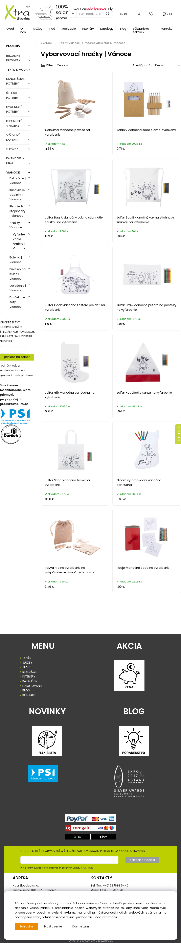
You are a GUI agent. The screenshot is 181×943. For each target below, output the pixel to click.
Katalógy (106, 29)
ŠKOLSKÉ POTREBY (12, 95)
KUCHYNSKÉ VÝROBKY (14, 123)
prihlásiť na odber (17, 357)
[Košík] (167, 14)
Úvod (10, 29)
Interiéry (88, 29)
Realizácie (69, 29)
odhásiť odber (10, 366)
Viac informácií (106, 917)
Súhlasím (26, 926)
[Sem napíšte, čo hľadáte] (94, 14)
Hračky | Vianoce (15, 225)
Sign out (87, 868)
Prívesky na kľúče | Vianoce (17, 273)
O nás (23, 30)
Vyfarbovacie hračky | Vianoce (19, 241)
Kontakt (166, 29)
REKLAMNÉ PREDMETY (13, 58)
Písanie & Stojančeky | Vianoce (17, 211)
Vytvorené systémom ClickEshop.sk (91, 940)
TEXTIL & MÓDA (17, 70)
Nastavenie (53, 926)
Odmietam (80, 926)
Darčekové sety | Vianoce (17, 302)
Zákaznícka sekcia (141, 30)
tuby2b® (12, 149)
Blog (123, 29)
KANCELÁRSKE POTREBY (15, 81)
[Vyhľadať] (72, 14)
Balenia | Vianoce (15, 259)
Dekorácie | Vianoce (17, 180)
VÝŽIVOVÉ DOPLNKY (13, 137)
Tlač (52, 29)
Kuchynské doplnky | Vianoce (17, 194)
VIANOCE (13, 172)
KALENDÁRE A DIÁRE (15, 160)
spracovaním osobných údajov (16, 375)
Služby (37, 29)
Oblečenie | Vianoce (17, 288)
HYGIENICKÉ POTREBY (14, 109)
